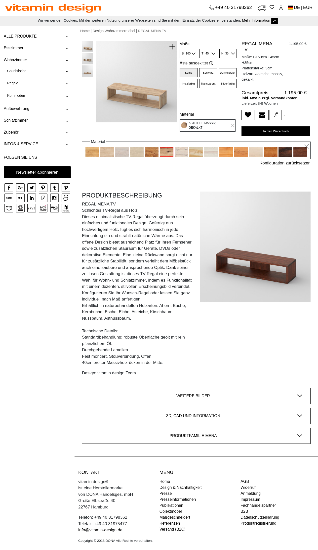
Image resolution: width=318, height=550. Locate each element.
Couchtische (16, 71)
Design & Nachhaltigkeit (180, 487)
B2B (244, 511)
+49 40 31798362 (234, 7)
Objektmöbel (170, 511)
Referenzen (169, 523)
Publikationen (171, 505)
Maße (184, 44)
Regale (12, 83)
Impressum (250, 499)
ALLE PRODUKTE (20, 36)
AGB (244, 481)
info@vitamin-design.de (100, 530)
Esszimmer (13, 48)
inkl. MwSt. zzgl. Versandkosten (269, 98)
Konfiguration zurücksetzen (285, 163)
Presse (165, 493)
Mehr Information (256, 20)
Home (85, 31)
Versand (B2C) (172, 529)
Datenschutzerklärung (259, 517)
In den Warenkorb (276, 131)
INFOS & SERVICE (21, 144)
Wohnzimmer (15, 60)
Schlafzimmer (16, 120)
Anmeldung (250, 493)
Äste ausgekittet (196, 63)
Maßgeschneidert (174, 517)
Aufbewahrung (16, 108)
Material (187, 114)
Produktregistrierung (258, 523)
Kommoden (16, 96)
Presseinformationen (177, 499)
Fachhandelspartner (258, 505)
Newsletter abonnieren (37, 172)
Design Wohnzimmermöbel (114, 31)
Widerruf (247, 487)
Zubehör (11, 132)
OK (274, 20)
